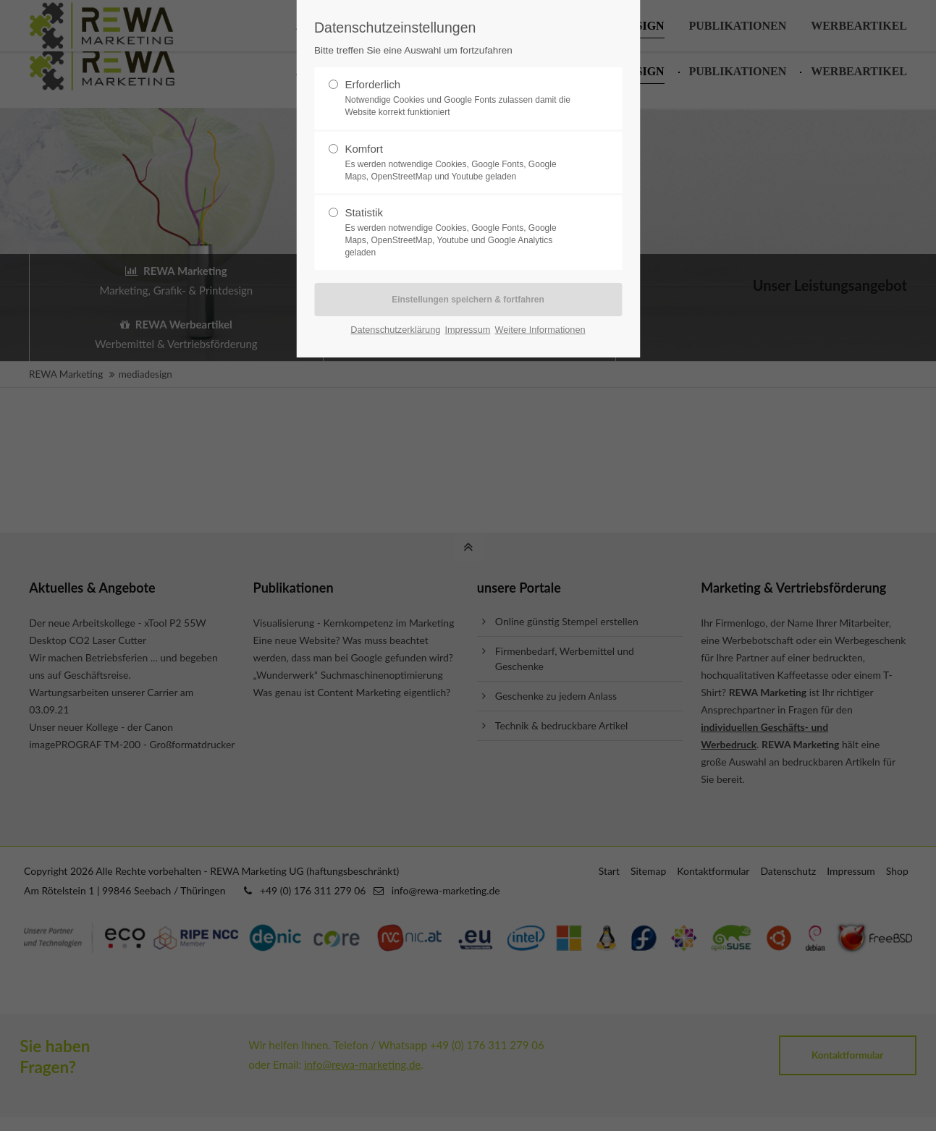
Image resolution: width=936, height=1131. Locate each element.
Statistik (462, 232)
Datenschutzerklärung (395, 329)
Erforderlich (462, 98)
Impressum (467, 329)
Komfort (462, 163)
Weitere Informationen (539, 329)
